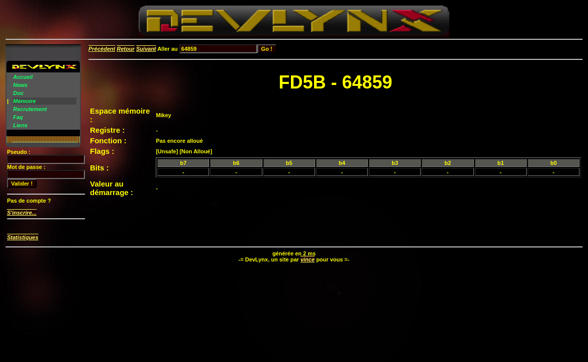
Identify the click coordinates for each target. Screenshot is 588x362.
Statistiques (22, 237)
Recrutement (30, 109)
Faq (18, 117)
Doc (18, 93)
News (20, 85)
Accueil (23, 77)
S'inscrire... (22, 213)
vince (308, 259)
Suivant (146, 49)
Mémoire (24, 101)
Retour (125, 49)
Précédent (101, 49)
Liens (20, 125)
